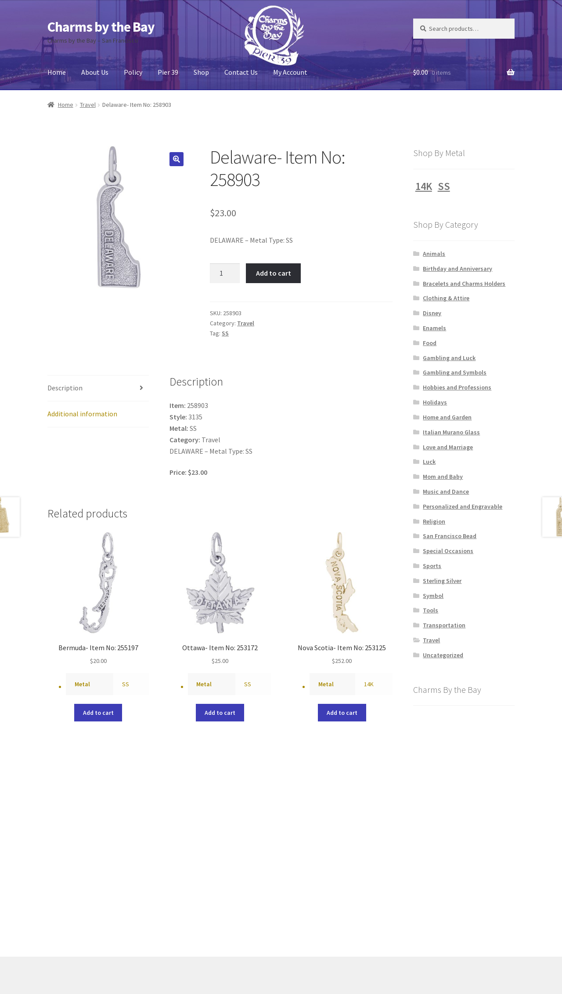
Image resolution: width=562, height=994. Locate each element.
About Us (94, 72)
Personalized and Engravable (462, 506)
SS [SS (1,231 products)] (444, 186)
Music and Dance (446, 491)
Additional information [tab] (82, 413)
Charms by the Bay (101, 27)
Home (56, 72)
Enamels (434, 328)
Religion (434, 521)
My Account (290, 72)
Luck (429, 462)
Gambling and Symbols (454, 372)
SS (225, 333)
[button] (176, 159)
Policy (133, 72)
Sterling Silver (442, 581)
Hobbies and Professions (457, 387)
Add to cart (273, 273)
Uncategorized (443, 655)
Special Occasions (448, 551)
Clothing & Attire (446, 298)
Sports (432, 566)
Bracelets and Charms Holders (464, 284)
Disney (432, 313)
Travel (88, 105)
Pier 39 (168, 72)
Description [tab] (65, 387)
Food (429, 343)
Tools (430, 610)
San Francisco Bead (449, 536)
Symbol (433, 596)
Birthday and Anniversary (457, 269)
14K (369, 684)
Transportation (444, 625)
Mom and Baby (443, 477)
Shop (201, 72)
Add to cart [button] (98, 713)
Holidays (435, 402)
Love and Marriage (448, 447)
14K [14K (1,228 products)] (423, 186)
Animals (434, 254)
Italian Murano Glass (451, 432)
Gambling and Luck (449, 358)
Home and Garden (447, 417)
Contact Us (241, 72)
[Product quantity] (225, 273)
